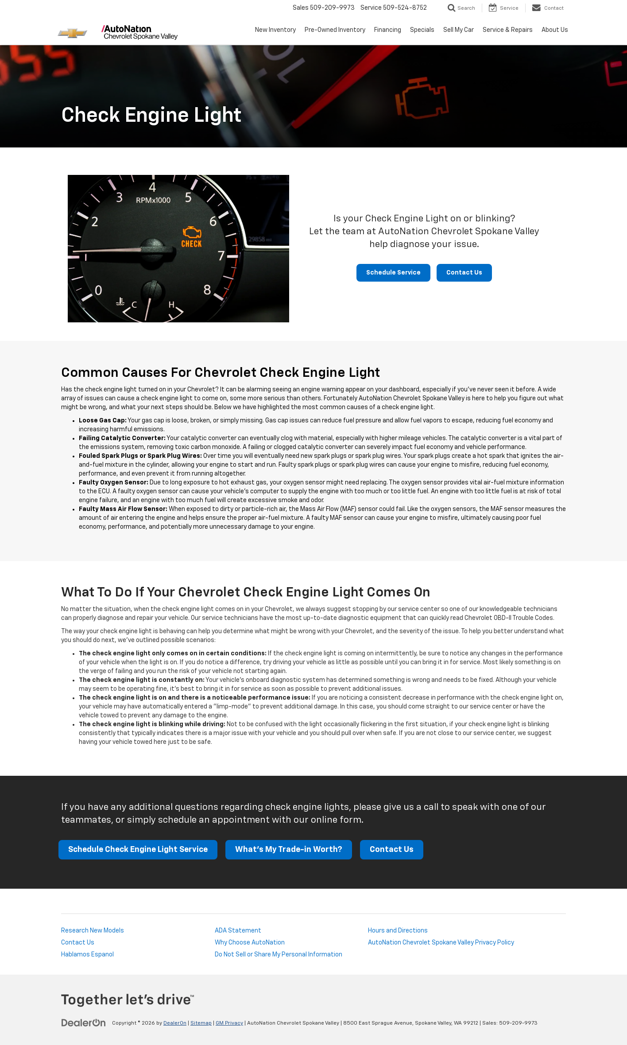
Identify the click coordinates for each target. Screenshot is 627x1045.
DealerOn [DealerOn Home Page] (174, 1023)
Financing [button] (387, 30)
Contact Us (464, 273)
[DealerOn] (83, 1023)
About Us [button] (555, 30)
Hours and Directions (398, 931)
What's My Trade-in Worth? (288, 850)
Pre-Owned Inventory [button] (335, 30)
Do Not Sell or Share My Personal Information (278, 955)
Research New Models (92, 931)
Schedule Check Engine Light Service (138, 850)
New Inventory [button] (275, 30)
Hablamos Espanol (87, 955)
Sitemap (201, 1023)
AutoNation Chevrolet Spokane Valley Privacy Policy (441, 943)
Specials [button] (422, 30)
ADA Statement (238, 931)
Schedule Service (393, 273)
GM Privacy (229, 1023)
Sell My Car (458, 30)
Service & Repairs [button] (508, 30)
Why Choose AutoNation (250, 943)
